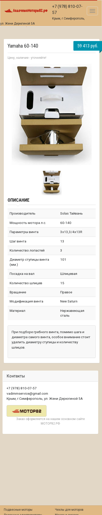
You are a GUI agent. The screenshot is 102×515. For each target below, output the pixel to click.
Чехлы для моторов (69, 509)
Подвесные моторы (18, 509)
